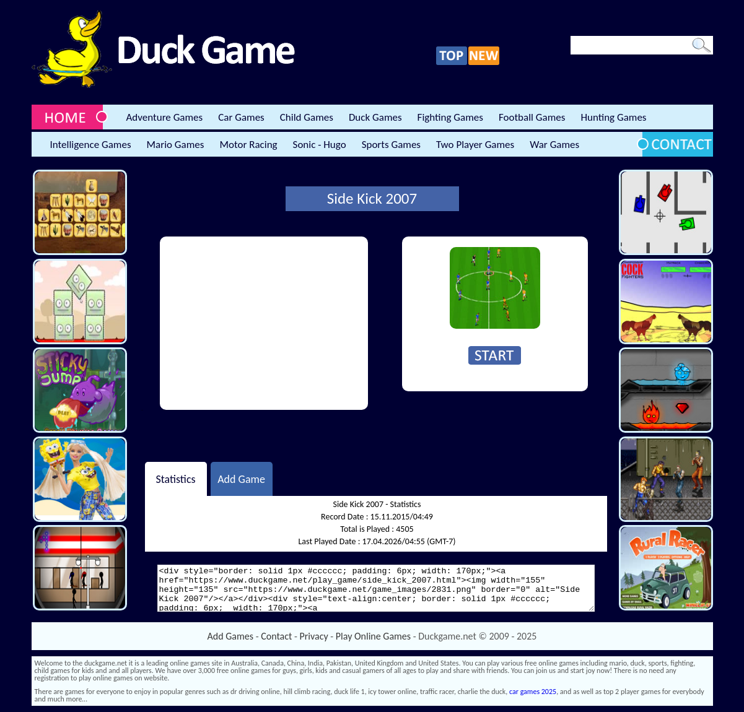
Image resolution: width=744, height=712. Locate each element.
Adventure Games (164, 117)
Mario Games (175, 144)
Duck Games (375, 117)
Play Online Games (373, 636)
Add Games (230, 636)
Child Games (306, 117)
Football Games (532, 117)
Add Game (241, 478)
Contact (276, 636)
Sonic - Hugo (319, 144)
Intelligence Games (90, 144)
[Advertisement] (264, 323)
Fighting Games (450, 117)
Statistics (175, 478)
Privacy (314, 636)
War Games (554, 144)
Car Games (241, 117)
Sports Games (391, 144)
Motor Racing (248, 144)
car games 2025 (532, 691)
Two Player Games (475, 144)
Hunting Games (613, 117)
